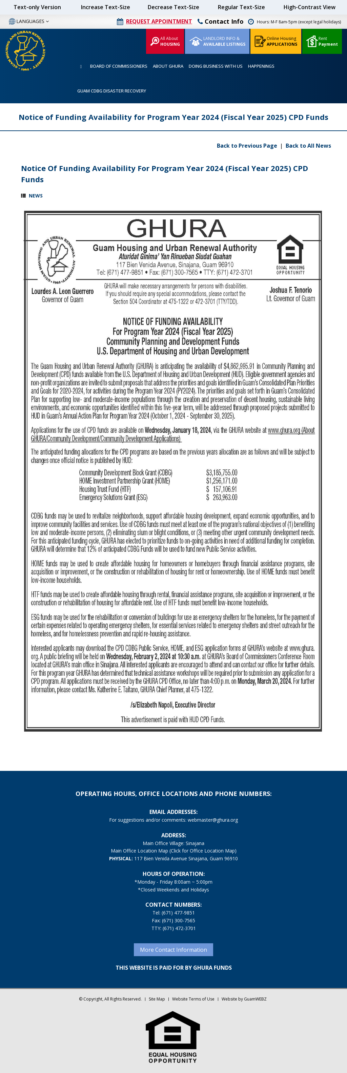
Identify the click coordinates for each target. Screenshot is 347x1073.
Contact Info (221, 21)
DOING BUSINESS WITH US (216, 66)
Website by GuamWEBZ (244, 999)
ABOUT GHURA (168, 66)
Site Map (157, 999)
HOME (81, 66)
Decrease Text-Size (173, 7)
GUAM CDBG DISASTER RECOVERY (111, 91)
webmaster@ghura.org (213, 820)
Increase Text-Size (105, 7)
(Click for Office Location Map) (203, 850)
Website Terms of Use (193, 999)
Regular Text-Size (241, 7)
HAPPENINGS (261, 66)
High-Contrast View (309, 7)
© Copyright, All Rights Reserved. (110, 999)
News (36, 195)
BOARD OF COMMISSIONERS (118, 66)
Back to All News (308, 145)
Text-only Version (37, 7)
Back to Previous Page (248, 145)
